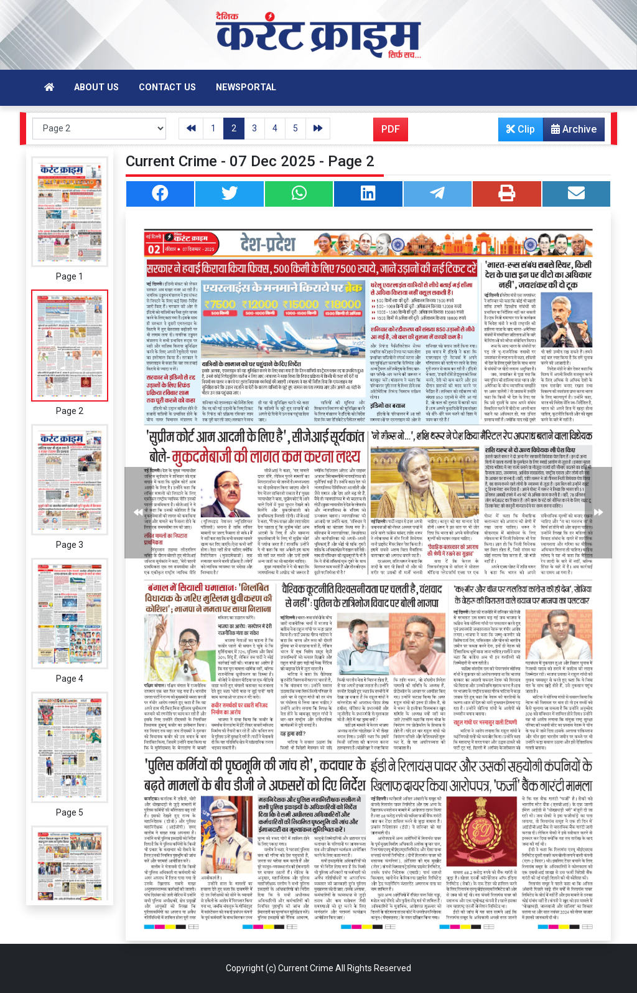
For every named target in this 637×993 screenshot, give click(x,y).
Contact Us (167, 87)
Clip (520, 129)
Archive (570, 132)
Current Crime (305, 968)
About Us (96, 87)
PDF (390, 129)
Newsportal (246, 87)
